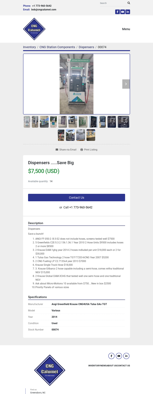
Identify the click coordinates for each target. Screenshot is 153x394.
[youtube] (122, 11)
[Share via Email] (66, 150)
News (103, 365)
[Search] (114, 3)
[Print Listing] (88, 150)
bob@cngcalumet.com (43, 9)
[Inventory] (29, 47)
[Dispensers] (86, 47)
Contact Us (76, 197)
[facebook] (117, 11)
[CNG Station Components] (57, 47)
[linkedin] (127, 11)
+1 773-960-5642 (41, 5)
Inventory (94, 365)
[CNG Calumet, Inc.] (49, 370)
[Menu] (118, 29)
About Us (111, 365)
